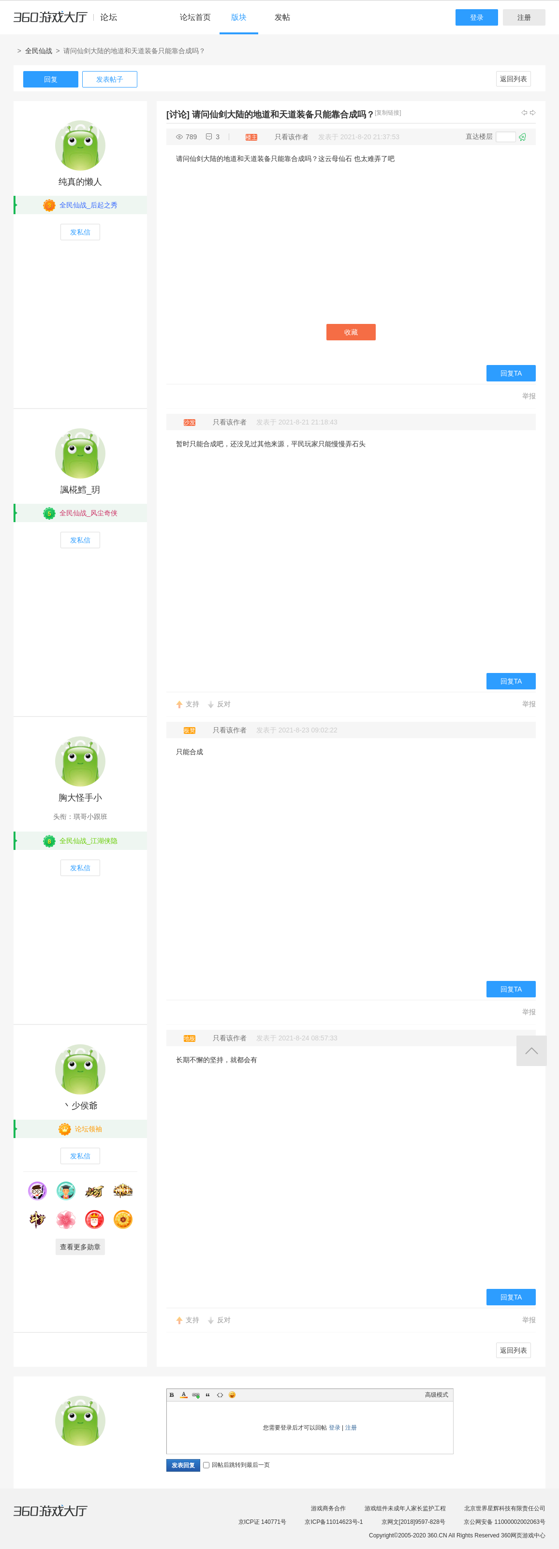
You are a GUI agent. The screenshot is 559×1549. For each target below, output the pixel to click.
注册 (524, 17)
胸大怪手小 (80, 798)
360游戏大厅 (60, 1517)
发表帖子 (109, 79)
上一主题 (524, 113)
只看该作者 (292, 137)
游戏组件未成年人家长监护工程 (405, 1508)
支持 (192, 704)
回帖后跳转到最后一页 (236, 1464)
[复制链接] (388, 112)
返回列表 (513, 79)
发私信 (80, 232)
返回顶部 (531, 1051)
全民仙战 (38, 51)
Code (220, 1395)
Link (196, 1395)
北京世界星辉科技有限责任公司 (504, 1508)
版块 (239, 17)
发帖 (282, 17)
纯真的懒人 (80, 182)
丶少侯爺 (80, 1106)
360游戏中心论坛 (69, 21)
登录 (477, 17)
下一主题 (533, 113)
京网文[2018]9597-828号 (413, 1522)
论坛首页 (195, 17)
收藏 (351, 332)
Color (184, 1395)
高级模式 (436, 1394)
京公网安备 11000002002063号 (504, 1522)
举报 (529, 396)
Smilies (232, 1395)
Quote (208, 1395)
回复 (51, 79)
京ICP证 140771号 (262, 1522)
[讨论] (178, 114)
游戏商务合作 (328, 1508)
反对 (224, 704)
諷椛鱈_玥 (80, 490)
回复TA (511, 373)
